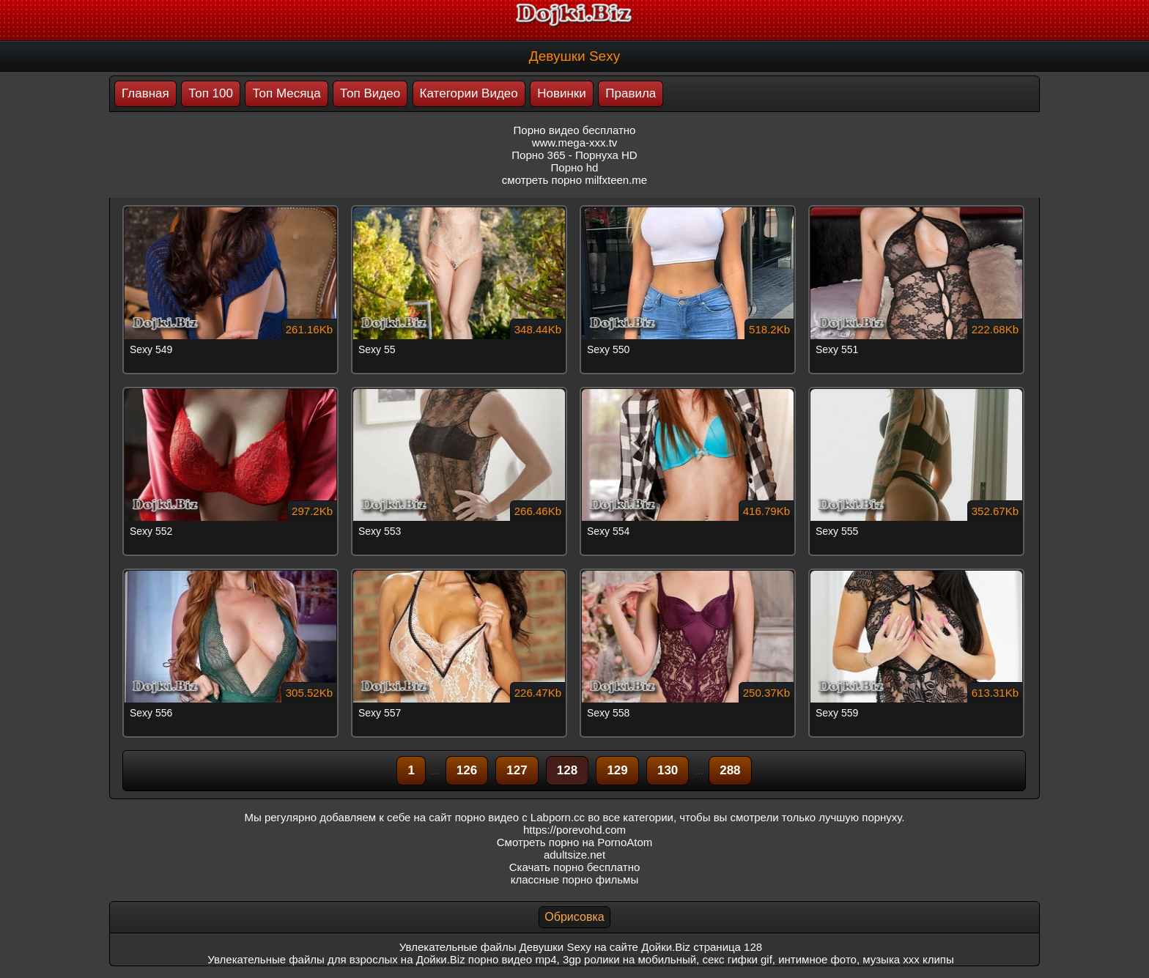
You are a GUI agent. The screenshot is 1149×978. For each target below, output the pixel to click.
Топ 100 (210, 93)
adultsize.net (574, 854)
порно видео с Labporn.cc (520, 817)
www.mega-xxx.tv (575, 142)
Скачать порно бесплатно (574, 867)
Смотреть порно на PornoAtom (575, 842)
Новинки (561, 93)
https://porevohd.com (574, 829)
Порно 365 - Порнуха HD (574, 155)
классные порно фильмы (574, 879)
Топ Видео (370, 93)
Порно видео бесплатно (575, 130)
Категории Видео (469, 93)
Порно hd (575, 167)
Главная (145, 93)
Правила (630, 93)
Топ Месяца (286, 93)
